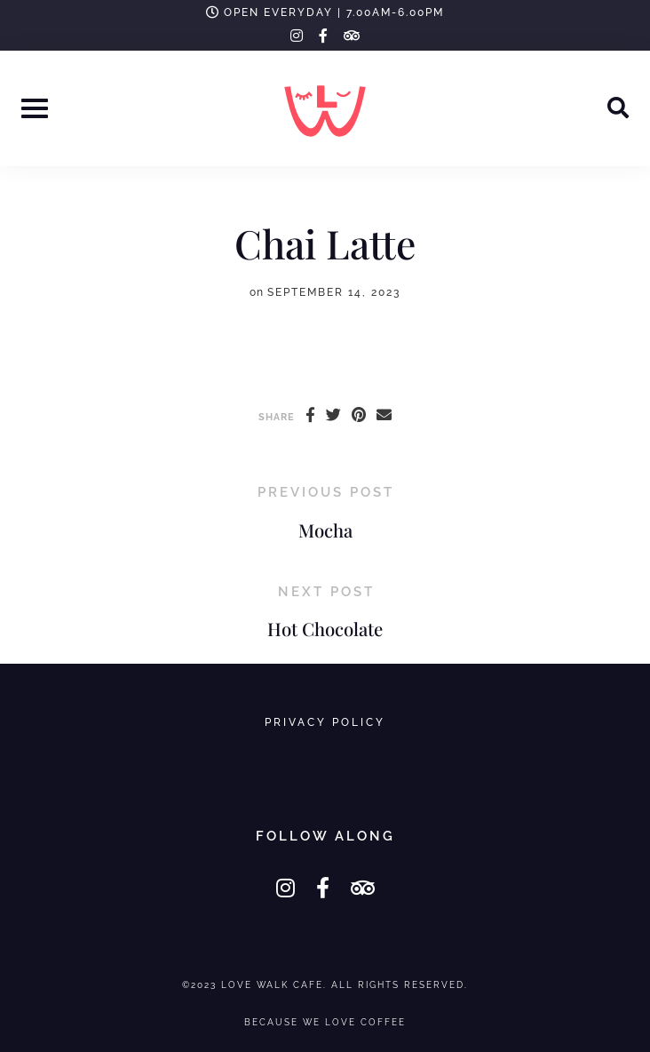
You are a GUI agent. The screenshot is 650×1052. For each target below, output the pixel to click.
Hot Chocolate (325, 629)
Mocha (325, 530)
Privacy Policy (325, 722)
